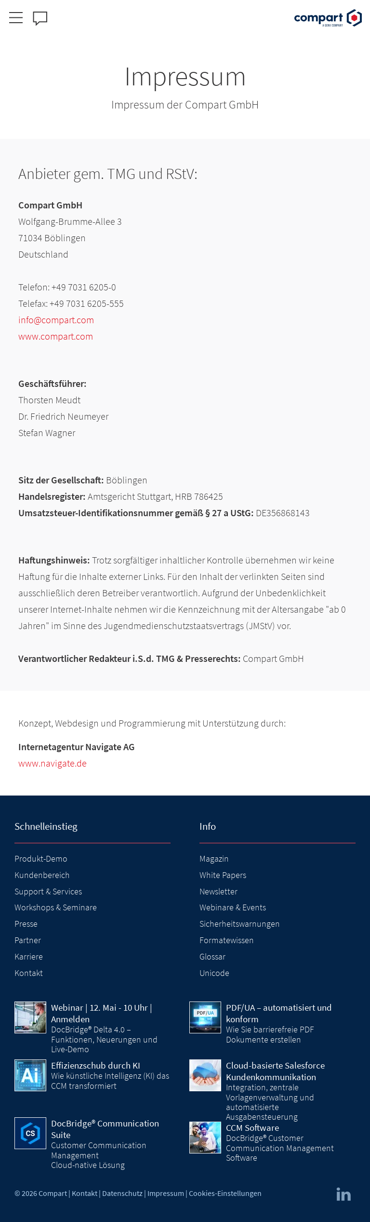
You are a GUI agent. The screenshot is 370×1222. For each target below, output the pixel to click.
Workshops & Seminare (55, 907)
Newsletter (218, 891)
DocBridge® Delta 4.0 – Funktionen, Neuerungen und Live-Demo (104, 1039)
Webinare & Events (232, 907)
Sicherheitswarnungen (239, 923)
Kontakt (28, 972)
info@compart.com (56, 320)
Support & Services (48, 891)
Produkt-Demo (40, 858)
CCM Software (252, 1127)
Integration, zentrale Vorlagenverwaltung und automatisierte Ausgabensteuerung (270, 1102)
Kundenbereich (42, 874)
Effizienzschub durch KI (95, 1065)
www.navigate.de (52, 763)
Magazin (214, 858)
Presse (26, 923)
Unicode (214, 972)
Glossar (212, 956)
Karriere (28, 956)
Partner (27, 940)
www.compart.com (55, 336)
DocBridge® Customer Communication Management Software (280, 1147)
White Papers (222, 874)
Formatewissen (226, 940)
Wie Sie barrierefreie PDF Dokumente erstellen (270, 1034)
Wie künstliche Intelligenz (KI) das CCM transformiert (110, 1080)
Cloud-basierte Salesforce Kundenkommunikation (275, 1071)
